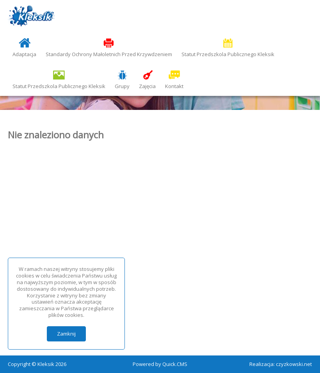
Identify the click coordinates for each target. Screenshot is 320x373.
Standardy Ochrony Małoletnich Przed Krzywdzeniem (109, 54)
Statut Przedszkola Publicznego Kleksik (227, 54)
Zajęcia (147, 86)
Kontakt (174, 86)
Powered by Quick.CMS (160, 364)
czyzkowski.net (294, 364)
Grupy (122, 86)
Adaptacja (24, 54)
